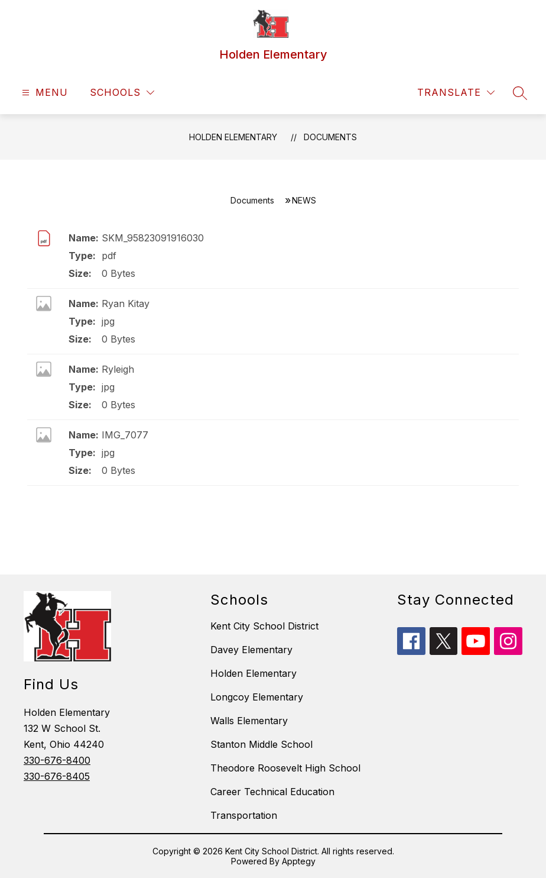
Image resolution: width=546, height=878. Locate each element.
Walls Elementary (249, 721)
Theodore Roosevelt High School (285, 768)
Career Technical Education (272, 792)
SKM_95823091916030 (153, 238)
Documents (330, 137)
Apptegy (299, 861)
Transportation (243, 815)
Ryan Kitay (126, 303)
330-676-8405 (57, 776)
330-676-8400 (57, 760)
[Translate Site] (456, 92)
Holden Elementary (233, 137)
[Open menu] (43, 92)
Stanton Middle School (261, 744)
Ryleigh (118, 369)
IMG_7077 (125, 435)
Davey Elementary (251, 650)
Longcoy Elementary (256, 697)
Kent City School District (264, 626)
